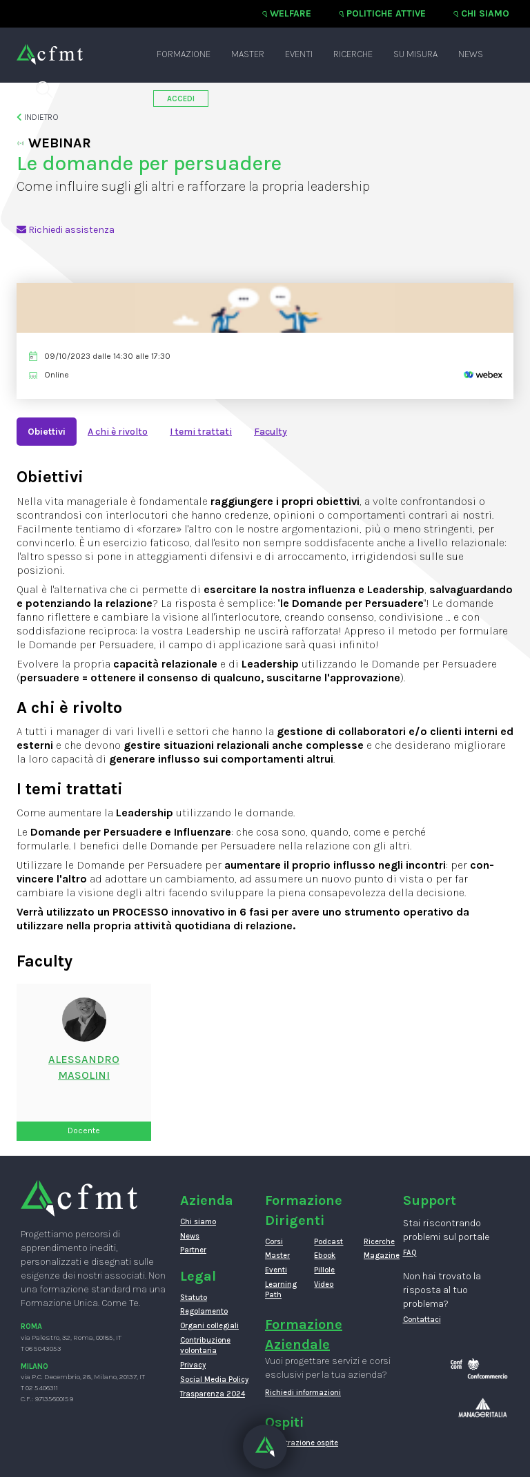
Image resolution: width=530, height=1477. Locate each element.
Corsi (274, 1241)
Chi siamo (485, 13)
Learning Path (279, 1290)
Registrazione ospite (301, 1442)
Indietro (38, 117)
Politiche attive (386, 13)
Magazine (378, 1255)
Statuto (193, 1297)
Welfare (290, 13)
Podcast (328, 1241)
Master (247, 54)
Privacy (193, 1365)
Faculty (270, 431)
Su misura (415, 54)
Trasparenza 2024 (212, 1394)
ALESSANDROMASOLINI (83, 1067)
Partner (193, 1250)
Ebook (324, 1255)
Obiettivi (47, 431)
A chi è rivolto (118, 431)
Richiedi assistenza (66, 230)
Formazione (183, 54)
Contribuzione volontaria (205, 1346)
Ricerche (353, 54)
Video (323, 1284)
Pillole (324, 1270)
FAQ (410, 1252)
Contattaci (422, 1319)
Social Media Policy (214, 1379)
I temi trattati (201, 431)
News (470, 54)
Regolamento (204, 1311)
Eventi (299, 54)
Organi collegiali (209, 1325)
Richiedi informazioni (303, 1392)
